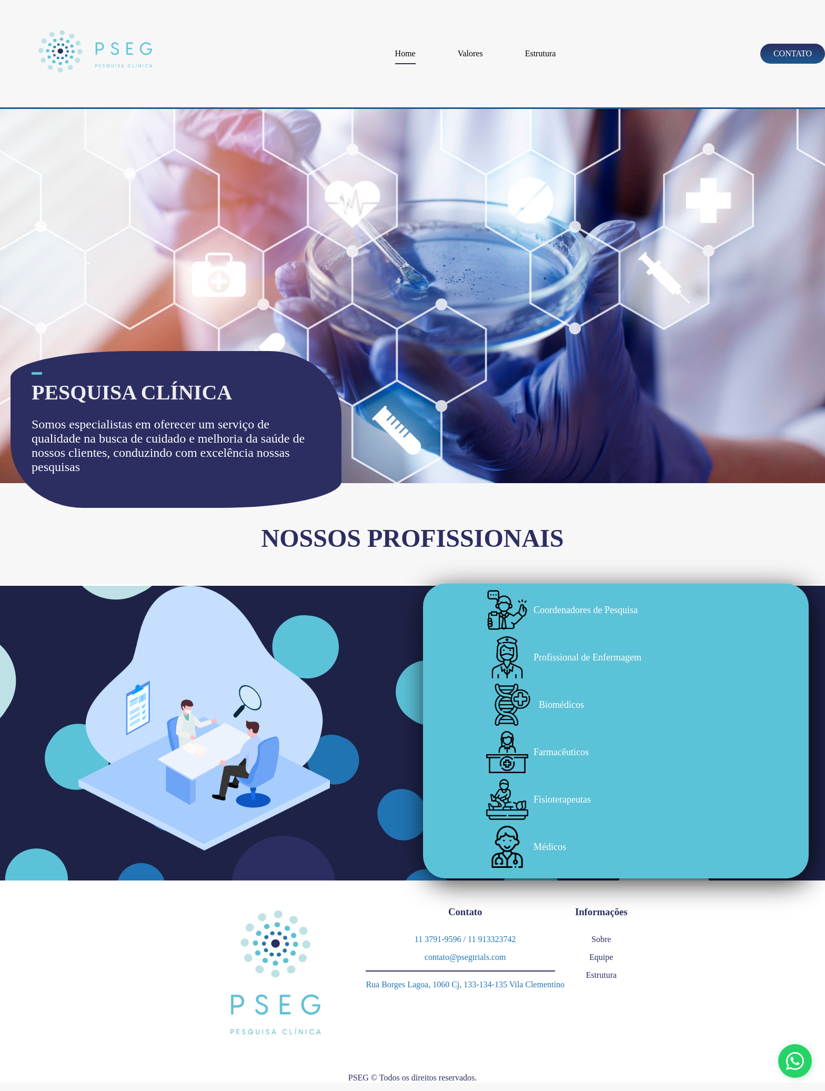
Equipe (601, 957)
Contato (792, 53)
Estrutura (540, 53)
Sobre (601, 939)
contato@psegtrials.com (465, 957)
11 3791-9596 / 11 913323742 (465, 939)
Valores (470, 53)
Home (405, 53)
